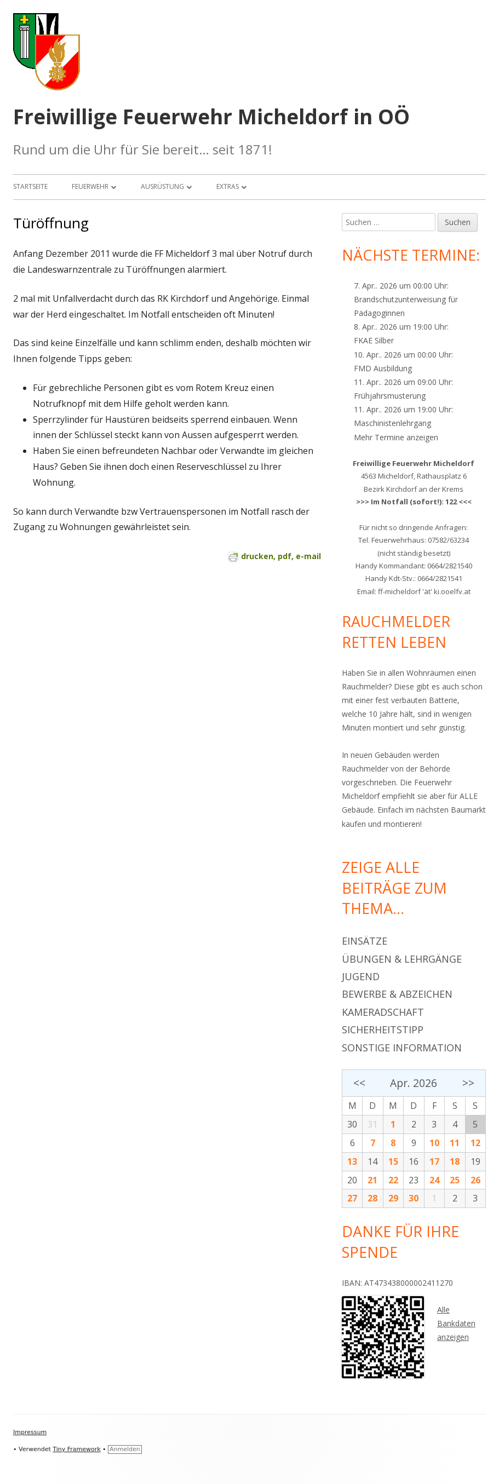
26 (475, 1180)
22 (393, 1180)
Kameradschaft (383, 1012)
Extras (227, 186)
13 (352, 1161)
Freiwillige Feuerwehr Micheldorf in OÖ (211, 117)
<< (359, 1082)
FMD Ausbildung (383, 368)
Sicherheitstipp (382, 1029)
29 (393, 1198)
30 (352, 1124)
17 (434, 1161)
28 (372, 1198)
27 (352, 1198)
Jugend (361, 976)
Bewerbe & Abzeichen (397, 993)
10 (434, 1143)
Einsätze (364, 940)
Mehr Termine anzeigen (396, 437)
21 (372, 1180)
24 (434, 1180)
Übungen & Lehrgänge (402, 958)
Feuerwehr (90, 186)
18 (455, 1161)
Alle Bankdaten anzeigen (456, 1323)
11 (455, 1143)
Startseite (30, 186)
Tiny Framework (76, 1449)
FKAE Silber (374, 340)
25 (455, 1180)
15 (393, 1161)
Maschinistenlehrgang (392, 423)
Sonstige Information (402, 1047)
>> (468, 1082)
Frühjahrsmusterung (390, 395)
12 (475, 1143)
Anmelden (125, 1449)
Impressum (30, 1432)
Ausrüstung (162, 186)
